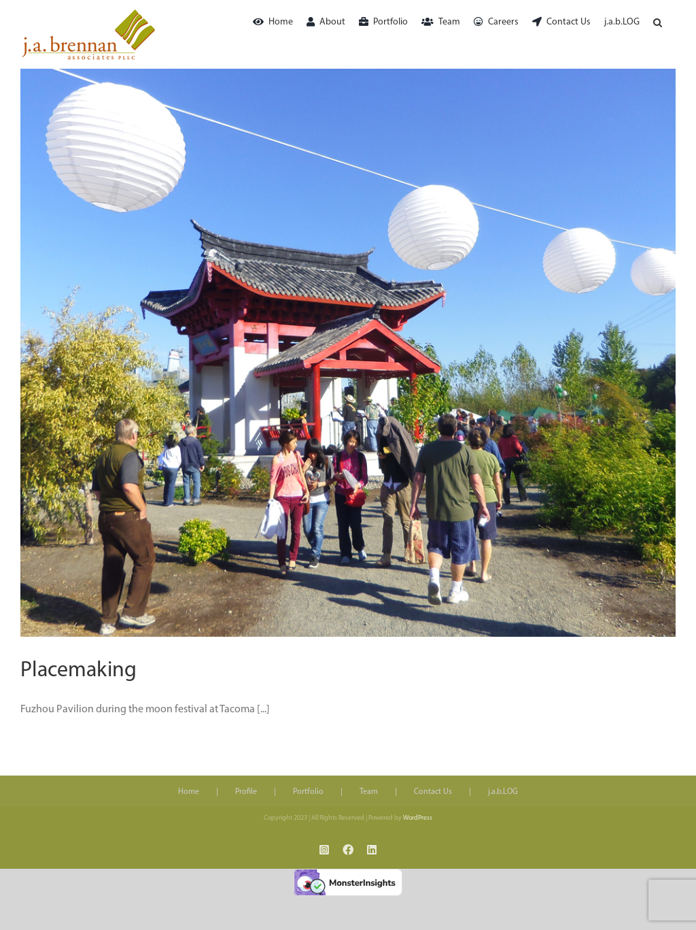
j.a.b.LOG (503, 792)
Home (188, 792)
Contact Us (433, 792)
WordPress (417, 818)
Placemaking (78, 671)
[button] (657, 22)
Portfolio (308, 792)
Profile (246, 792)
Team (369, 792)
